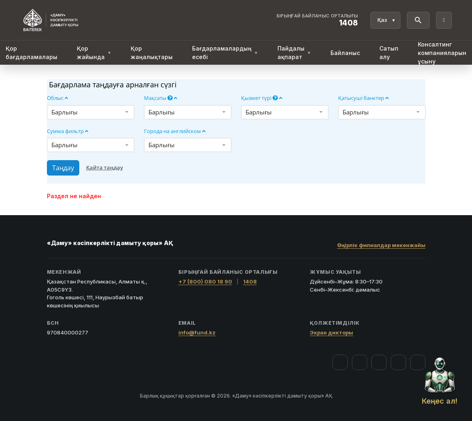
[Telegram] (398, 362)
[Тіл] (385, 20)
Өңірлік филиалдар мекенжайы (381, 245)
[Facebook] (340, 362)
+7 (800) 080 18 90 (205, 281)
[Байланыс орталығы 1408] (317, 20)
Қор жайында (94, 52)
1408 (250, 281)
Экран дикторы (331, 332)
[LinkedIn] (417, 362)
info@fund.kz (197, 332)
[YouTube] (379, 362)
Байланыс (345, 52)
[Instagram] (359, 362)
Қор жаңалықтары (152, 52)
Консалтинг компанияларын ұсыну (442, 53)
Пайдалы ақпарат (294, 52)
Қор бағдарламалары (31, 52)
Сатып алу (388, 52)
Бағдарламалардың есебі (225, 52)
